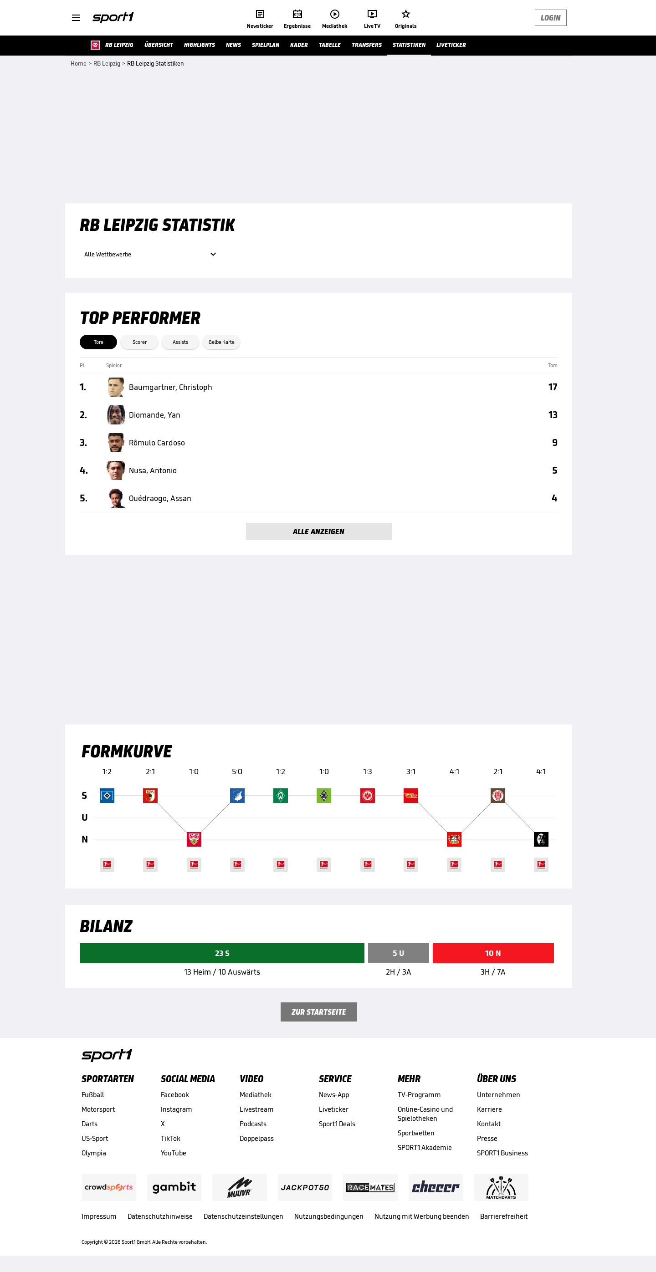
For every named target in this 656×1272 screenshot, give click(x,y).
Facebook (175, 1094)
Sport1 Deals (337, 1123)
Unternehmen (498, 1094)
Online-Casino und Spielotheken (425, 1114)
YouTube (173, 1153)
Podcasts (253, 1123)
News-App (334, 1094)
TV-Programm (419, 1094)
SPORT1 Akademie (425, 1147)
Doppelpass (257, 1138)
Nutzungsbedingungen (329, 1216)
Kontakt (489, 1123)
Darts (89, 1123)
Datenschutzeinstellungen (243, 1216)
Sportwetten (416, 1133)
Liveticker (333, 1109)
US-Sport (95, 1138)
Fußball (93, 1094)
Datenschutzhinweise (160, 1216)
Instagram (176, 1109)
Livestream (257, 1109)
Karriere (489, 1109)
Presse (487, 1138)
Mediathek (256, 1094)
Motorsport (98, 1109)
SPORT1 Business (502, 1153)
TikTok (170, 1138)
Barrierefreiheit (504, 1216)
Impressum (99, 1216)
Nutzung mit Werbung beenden (421, 1216)
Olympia (94, 1153)
